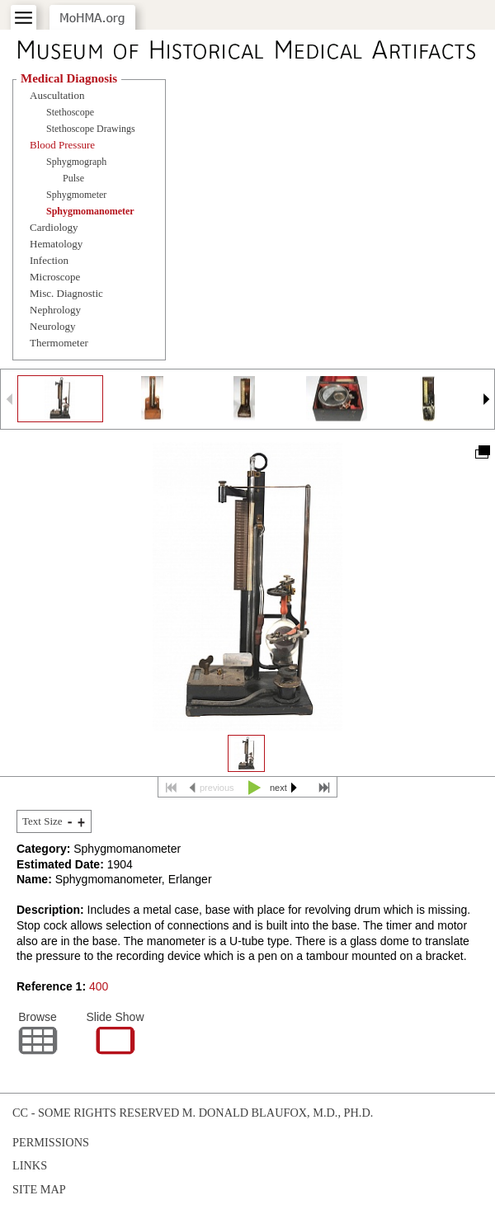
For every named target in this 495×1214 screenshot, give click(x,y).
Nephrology (55, 310)
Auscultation (57, 95)
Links (29, 1165)
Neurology (53, 326)
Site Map (39, 1189)
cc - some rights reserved (95, 1112)
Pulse (73, 178)
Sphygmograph (76, 161)
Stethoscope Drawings (90, 128)
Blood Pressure (62, 145)
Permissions (50, 1142)
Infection (49, 260)
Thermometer (59, 342)
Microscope (55, 277)
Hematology (56, 244)
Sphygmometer (76, 194)
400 (98, 986)
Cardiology (54, 227)
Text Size (42, 821)
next (278, 787)
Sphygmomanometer (90, 211)
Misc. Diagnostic (66, 293)
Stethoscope (70, 112)
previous (217, 788)
